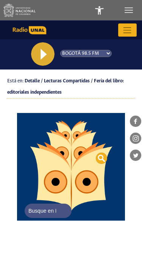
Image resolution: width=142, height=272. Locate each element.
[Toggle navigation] (129, 10)
